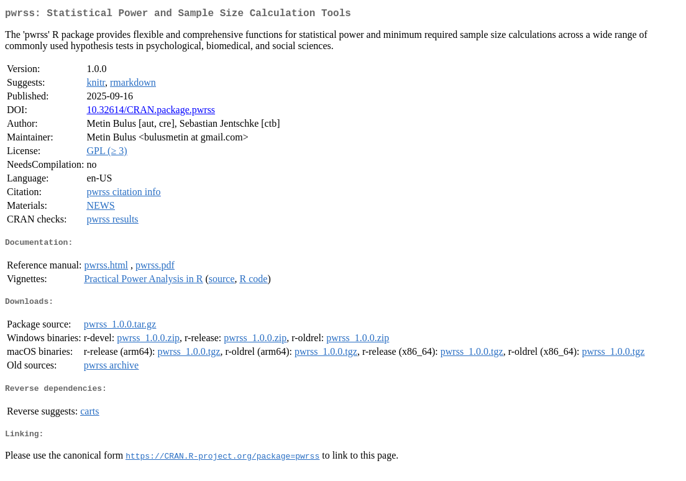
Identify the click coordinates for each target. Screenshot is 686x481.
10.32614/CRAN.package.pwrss (150, 112)
